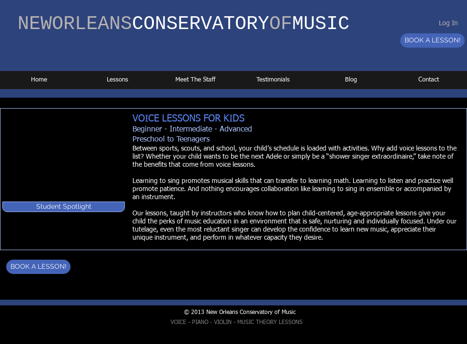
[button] (63, 207)
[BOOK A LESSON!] (432, 40)
